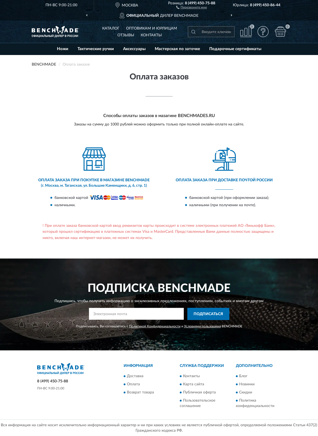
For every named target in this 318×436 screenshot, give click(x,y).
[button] (191, 7)
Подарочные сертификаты (235, 49)
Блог (243, 376)
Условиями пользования (202, 326)
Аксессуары (134, 49)
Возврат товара (140, 393)
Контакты (151, 35)
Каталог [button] (111, 28)
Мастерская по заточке (177, 49)
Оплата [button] (133, 384)
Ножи (62, 49)
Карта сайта (193, 384)
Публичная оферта (199, 393)
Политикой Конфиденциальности (155, 326)
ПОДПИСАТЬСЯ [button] (208, 314)
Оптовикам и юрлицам (151, 28)
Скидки (245, 393)
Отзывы (125, 35)
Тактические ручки (96, 49)
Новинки (247, 384)
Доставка (135, 376)
